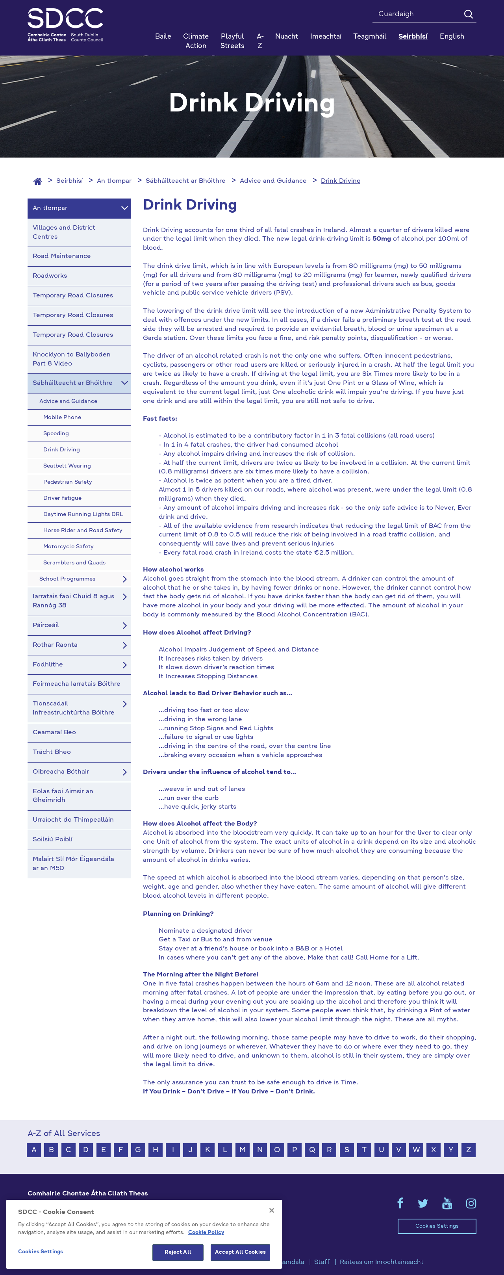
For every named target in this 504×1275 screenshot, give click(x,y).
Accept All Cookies (240, 1256)
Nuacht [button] (286, 36)
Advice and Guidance (273, 181)
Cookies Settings (437, 1226)
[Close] (271, 1214)
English (452, 36)
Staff (322, 1262)
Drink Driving (341, 181)
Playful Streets (232, 41)
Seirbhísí (69, 181)
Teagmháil (370, 36)
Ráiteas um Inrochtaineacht (382, 1262)
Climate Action (196, 41)
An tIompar (114, 181)
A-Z (260, 41)
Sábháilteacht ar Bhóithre (186, 181)
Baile (163, 36)
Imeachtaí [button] (325, 36)
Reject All (178, 1256)
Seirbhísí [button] (413, 36)
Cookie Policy (206, 1236)
